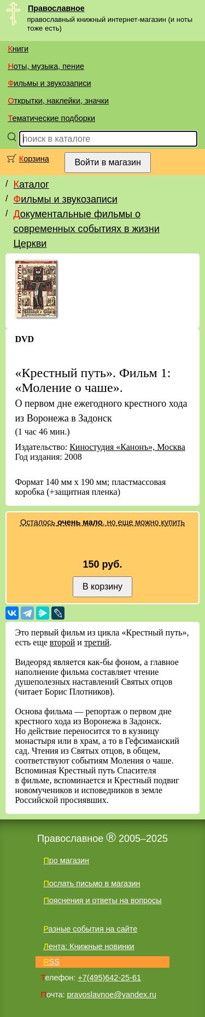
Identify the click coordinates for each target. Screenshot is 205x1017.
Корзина (34, 158)
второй (62, 642)
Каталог (31, 184)
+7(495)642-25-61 (109, 977)
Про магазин (66, 860)
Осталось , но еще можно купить (102, 522)
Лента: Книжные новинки (88, 946)
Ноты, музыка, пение (46, 66)
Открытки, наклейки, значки (58, 100)
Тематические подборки (51, 118)
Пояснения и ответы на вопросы (102, 900)
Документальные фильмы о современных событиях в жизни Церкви (86, 229)
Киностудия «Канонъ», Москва (127, 447)
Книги (18, 48)
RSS (51, 961)
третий (96, 642)
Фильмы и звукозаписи (49, 83)
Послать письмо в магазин (91, 883)
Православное (56, 8)
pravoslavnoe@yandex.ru (111, 994)
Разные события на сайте (90, 928)
